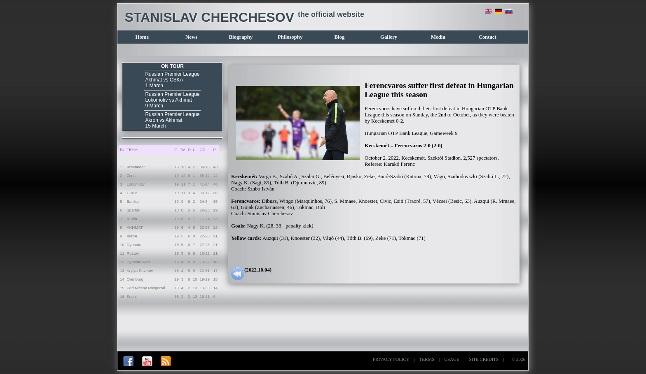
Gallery (388, 37)
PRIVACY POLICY (391, 359)
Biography (241, 37)
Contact (487, 37)
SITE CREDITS (484, 359)
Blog (339, 37)
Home (142, 37)
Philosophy (290, 37)
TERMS (427, 359)
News (191, 37)
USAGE (451, 359)
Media (438, 37)
